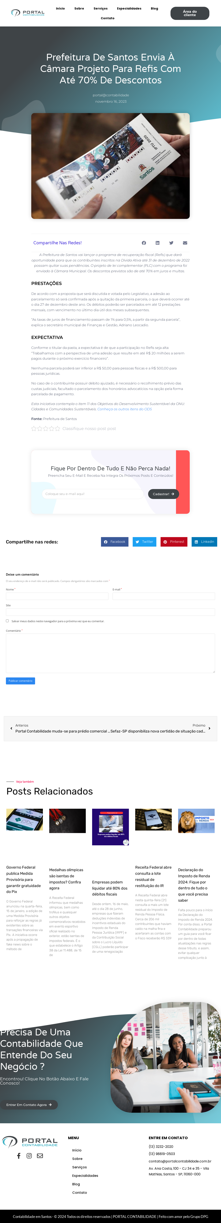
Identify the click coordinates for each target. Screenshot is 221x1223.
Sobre (79, 8)
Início (60, 8)
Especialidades (129, 8)
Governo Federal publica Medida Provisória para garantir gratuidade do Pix (23, 879)
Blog (154, 8)
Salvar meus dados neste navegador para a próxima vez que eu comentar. (58, 621)
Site (8, 605)
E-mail (117, 589)
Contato (108, 18)
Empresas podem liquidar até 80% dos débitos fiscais (109, 888)
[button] (144, 243)
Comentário (14, 631)
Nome (10, 589)
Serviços (101, 8)
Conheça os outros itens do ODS (124, 409)
